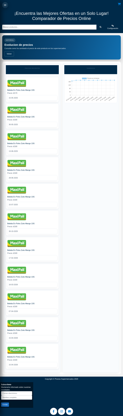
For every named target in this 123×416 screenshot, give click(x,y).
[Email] (69, 411)
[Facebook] (53, 411)
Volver (9, 54)
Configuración (112, 27)
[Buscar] (49, 27)
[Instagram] (61, 411)
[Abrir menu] (5, 5)
